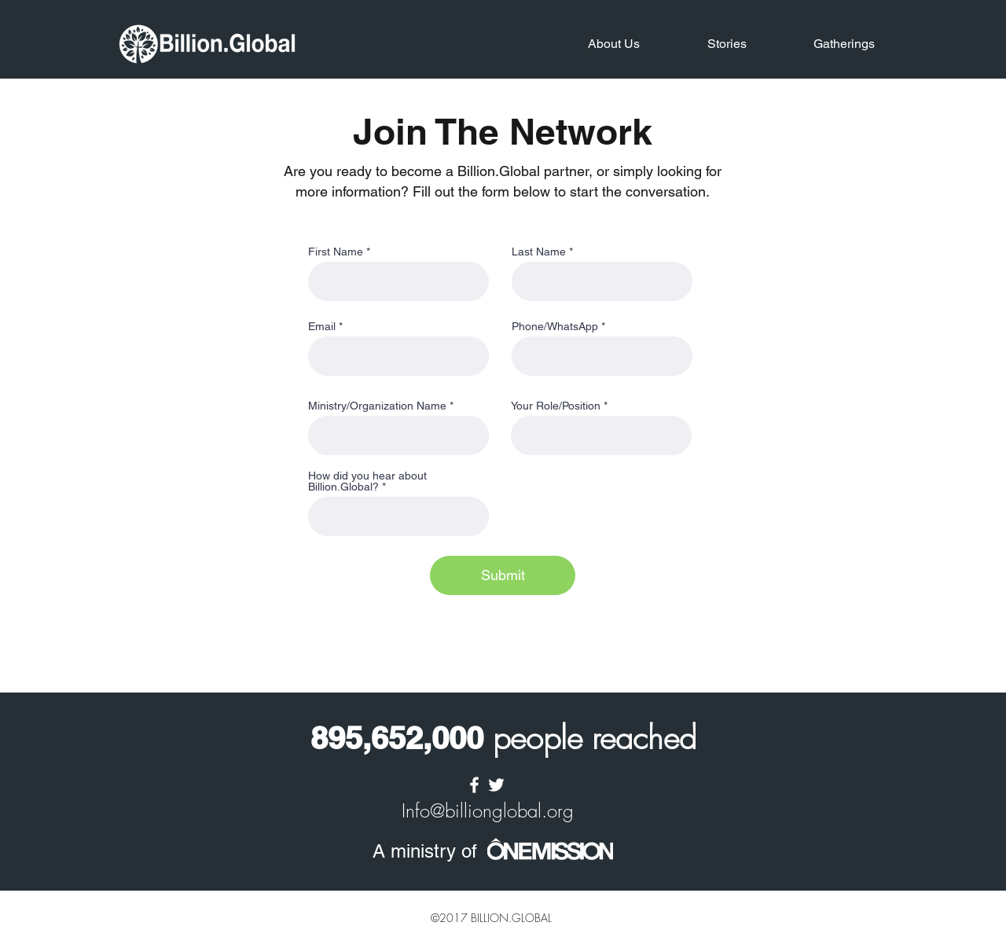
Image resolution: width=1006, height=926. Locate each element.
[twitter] (496, 785)
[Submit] (502, 575)
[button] (592, 44)
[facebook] (474, 785)
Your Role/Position (555, 405)
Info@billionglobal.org (488, 810)
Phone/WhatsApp (555, 326)
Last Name (539, 251)
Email (322, 326)
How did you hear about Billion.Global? (367, 481)
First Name (335, 251)
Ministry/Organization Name (377, 405)
